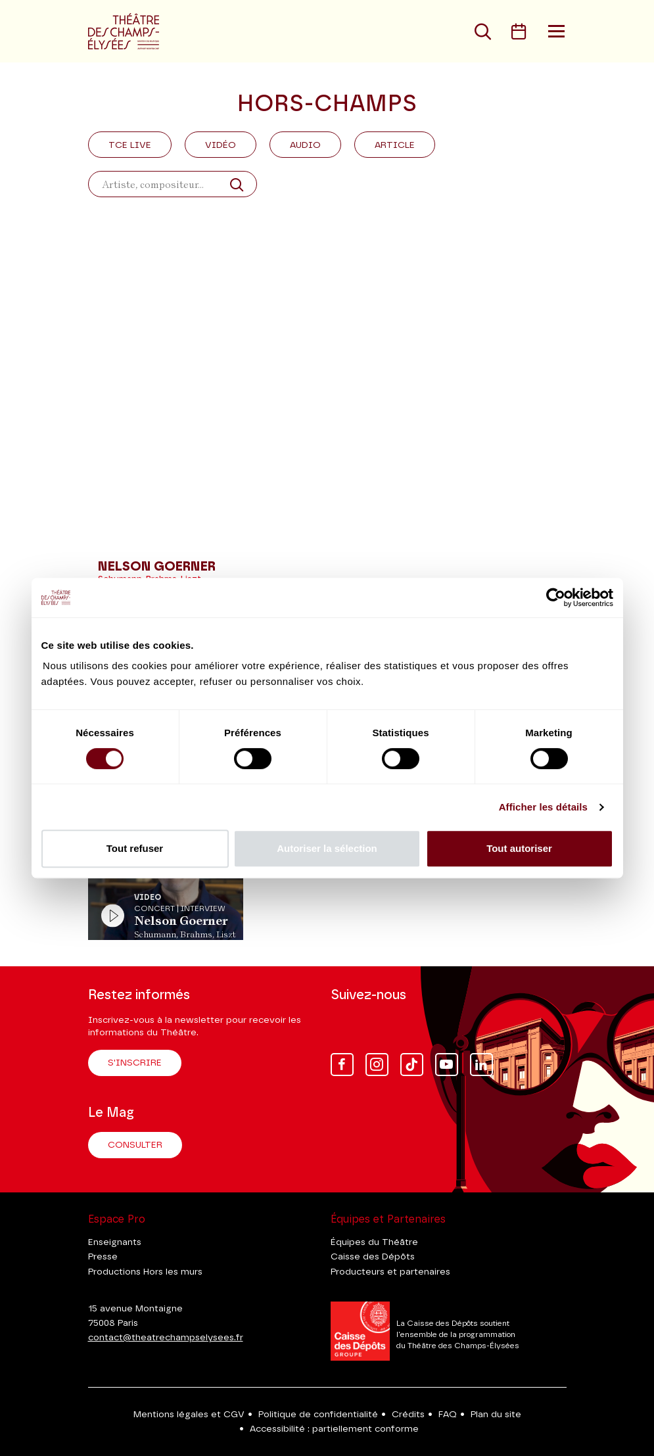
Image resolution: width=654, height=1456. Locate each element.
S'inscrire (135, 1063)
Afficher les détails (543, 806)
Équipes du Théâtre (374, 1242)
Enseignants (114, 1242)
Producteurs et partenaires (390, 1272)
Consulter (135, 1145)
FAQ (447, 1414)
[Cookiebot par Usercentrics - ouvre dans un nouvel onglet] (555, 597)
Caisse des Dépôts (373, 1256)
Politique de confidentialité (318, 1414)
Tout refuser (134, 848)
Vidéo (220, 145)
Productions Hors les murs (145, 1272)
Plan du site (496, 1414)
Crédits (408, 1414)
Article (395, 145)
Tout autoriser (519, 848)
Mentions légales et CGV (189, 1414)
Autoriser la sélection (327, 848)
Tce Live (129, 145)
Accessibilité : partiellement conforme (334, 1429)
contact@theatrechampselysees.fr (165, 1337)
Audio (305, 145)
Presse (103, 1256)
